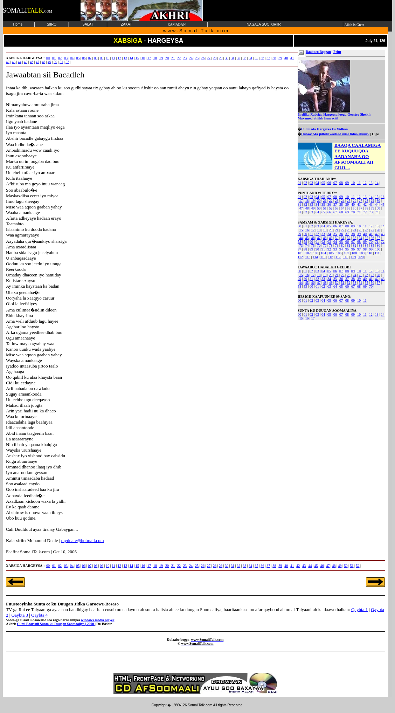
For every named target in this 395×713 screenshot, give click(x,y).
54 (343, 208)
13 (371, 183)
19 (312, 201)
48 (307, 208)
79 (337, 245)
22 (330, 201)
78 (330, 245)
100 (377, 249)
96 (353, 249)
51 (324, 208)
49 (312, 208)
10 (353, 183)
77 (324, 245)
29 (372, 201)
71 (359, 212)
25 (349, 201)
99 (371, 249)
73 (371, 212)
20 (318, 201)
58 (366, 208)
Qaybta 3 (20, 615)
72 (365, 212)
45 (382, 204)
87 (299, 249)
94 (341, 249)
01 (299, 183)
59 (372, 208)
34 (317, 204)
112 (300, 257)
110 (369, 253)
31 (299, 204)
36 (329, 204)
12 (365, 183)
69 (347, 212)
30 (378, 201)
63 (311, 212)
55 (349, 208)
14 (377, 183)
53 (337, 208)
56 (354, 208)
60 (378, 208)
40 (353, 204)
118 (345, 257)
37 (335, 204)
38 (341, 204)
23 (337, 201)
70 (353, 212)
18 (307, 201)
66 (329, 212)
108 (354, 253)
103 (315, 253)
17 (301, 201)
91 (323, 249)
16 (382, 197)
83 (360, 245)
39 (347, 204)
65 (323, 212)
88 (305, 249)
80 (343, 245)
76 (318, 245)
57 (360, 208)
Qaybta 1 (359, 609)
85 (372, 245)
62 (305, 212)
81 (349, 245)
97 (359, 249)
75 (312, 245)
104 (323, 253)
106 (338, 253)
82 (354, 245)
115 (323, 257)
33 (311, 204)
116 (330, 257)
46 (312, 238)
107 (346, 253)
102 (308, 253)
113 (308, 257)
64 (317, 212)
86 (378, 245)
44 (377, 204)
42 (365, 204)
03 (311, 183)
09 (347, 183)
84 (366, 245)
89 (311, 249)
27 (360, 201)
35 (323, 204)
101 (300, 253)
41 (359, 204)
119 (353, 257)
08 (341, 183)
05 (323, 183)
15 (377, 197)
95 (347, 249)
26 (354, 201)
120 (360, 257)
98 (365, 249)
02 (305, 183)
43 (371, 204)
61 (299, 212)
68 (341, 212)
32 (305, 204)
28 (366, 201)
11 (359, 183)
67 (335, 212)
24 (343, 201)
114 (315, 257)
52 (330, 208)
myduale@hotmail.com (82, 540)
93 (335, 249)
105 (331, 253)
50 (318, 208)
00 (299, 226)
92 (329, 249)
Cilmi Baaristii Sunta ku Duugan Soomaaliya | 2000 (56, 624)
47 (301, 208)
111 (377, 253)
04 (317, 183)
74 (377, 212)
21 (324, 201)
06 (329, 183)
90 (317, 249)
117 (338, 257)
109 (362, 253)
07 (335, 183)
